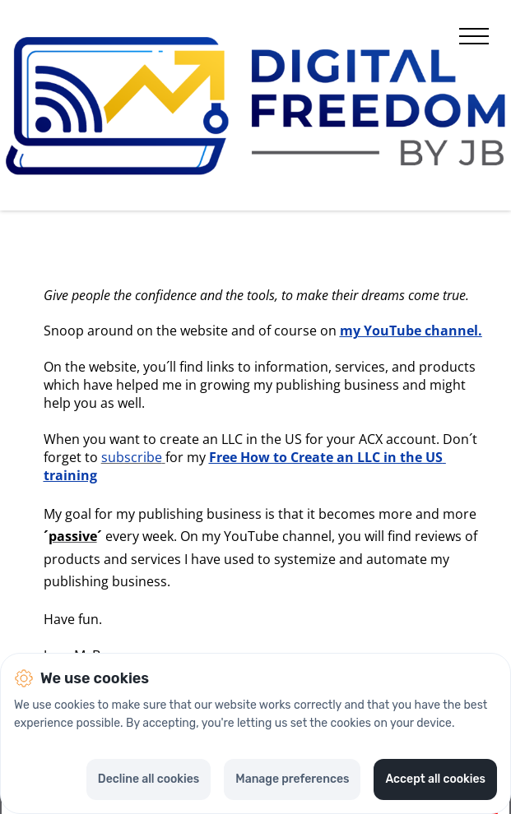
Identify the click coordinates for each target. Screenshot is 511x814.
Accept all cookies (435, 779)
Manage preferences (292, 779)
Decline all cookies (148, 779)
